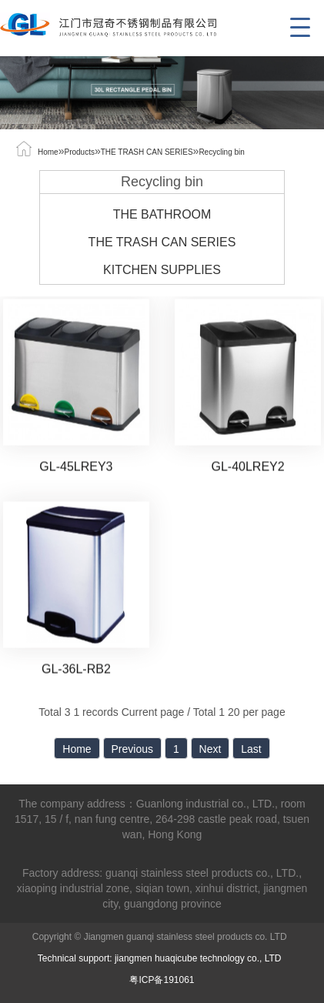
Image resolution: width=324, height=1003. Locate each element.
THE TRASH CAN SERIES (147, 152)
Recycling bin (221, 152)
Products (79, 152)
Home (48, 152)
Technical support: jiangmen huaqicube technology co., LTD (162, 958)
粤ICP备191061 (161, 980)
